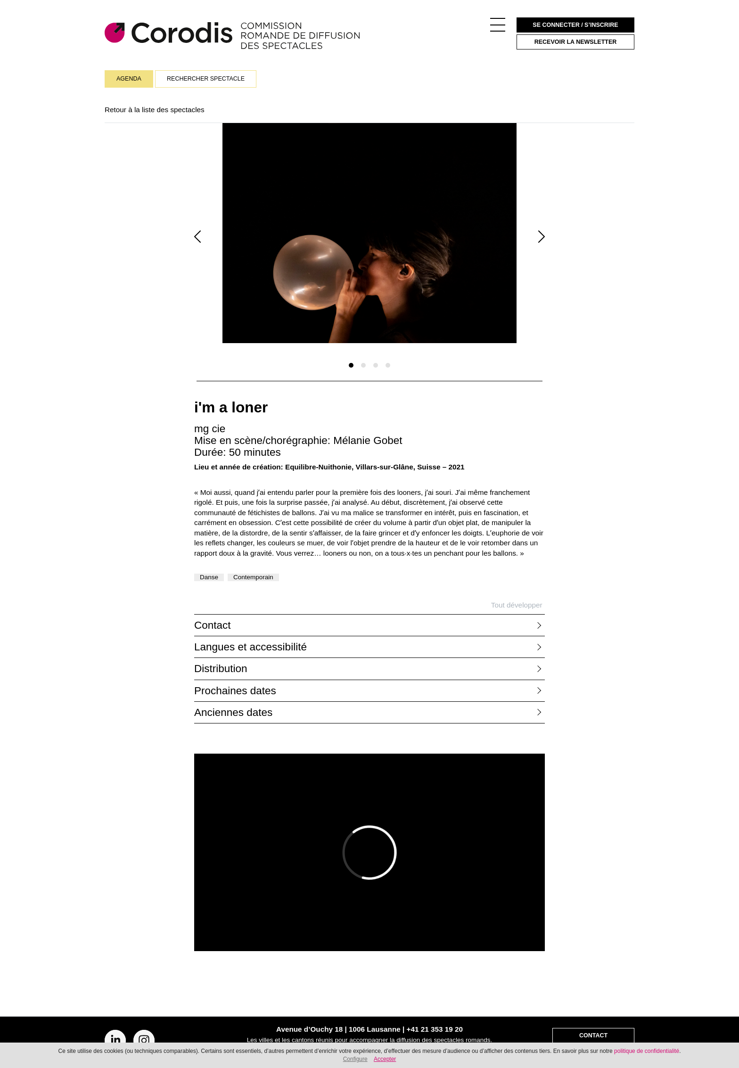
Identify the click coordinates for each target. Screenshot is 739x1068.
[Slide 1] (351, 365)
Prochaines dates (235, 691)
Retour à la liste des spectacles (155, 110)
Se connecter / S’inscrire (575, 25)
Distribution (220, 668)
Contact (212, 625)
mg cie (209, 429)
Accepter (385, 1059)
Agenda (128, 78)
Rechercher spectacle (206, 78)
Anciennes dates (233, 712)
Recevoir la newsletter (575, 42)
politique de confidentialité (646, 1051)
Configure (355, 1059)
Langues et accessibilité (250, 647)
